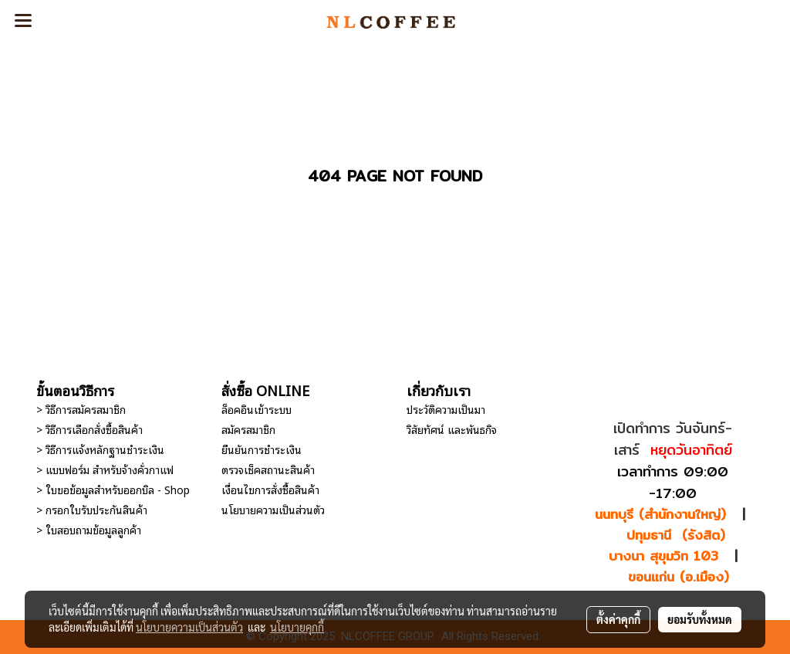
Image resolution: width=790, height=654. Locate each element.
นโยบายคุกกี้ (297, 627)
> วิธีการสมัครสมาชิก (81, 409)
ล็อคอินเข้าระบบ (256, 409)
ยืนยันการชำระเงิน (261, 449)
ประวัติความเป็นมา (446, 409)
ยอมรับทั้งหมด (699, 619)
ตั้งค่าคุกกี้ (618, 619)
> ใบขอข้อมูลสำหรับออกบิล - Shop (113, 489)
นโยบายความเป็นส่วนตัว (273, 509)
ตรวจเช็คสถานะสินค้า (268, 469)
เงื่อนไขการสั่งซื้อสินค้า (270, 489)
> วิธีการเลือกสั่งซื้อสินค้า (89, 429)
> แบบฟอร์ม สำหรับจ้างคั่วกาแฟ (105, 469)
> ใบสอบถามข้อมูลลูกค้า (88, 529)
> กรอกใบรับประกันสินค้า (91, 509)
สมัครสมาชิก (248, 429)
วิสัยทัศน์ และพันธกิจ (452, 429)
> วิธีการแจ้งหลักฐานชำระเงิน (100, 449)
